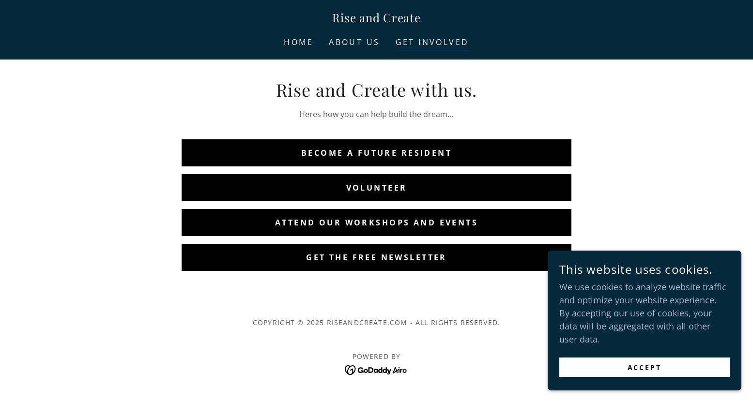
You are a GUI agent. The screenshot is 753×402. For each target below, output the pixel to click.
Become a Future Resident (376, 153)
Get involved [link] (432, 42)
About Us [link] (354, 42)
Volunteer (376, 187)
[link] (376, 19)
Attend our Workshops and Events (376, 222)
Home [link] (298, 42)
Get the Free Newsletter (376, 257)
